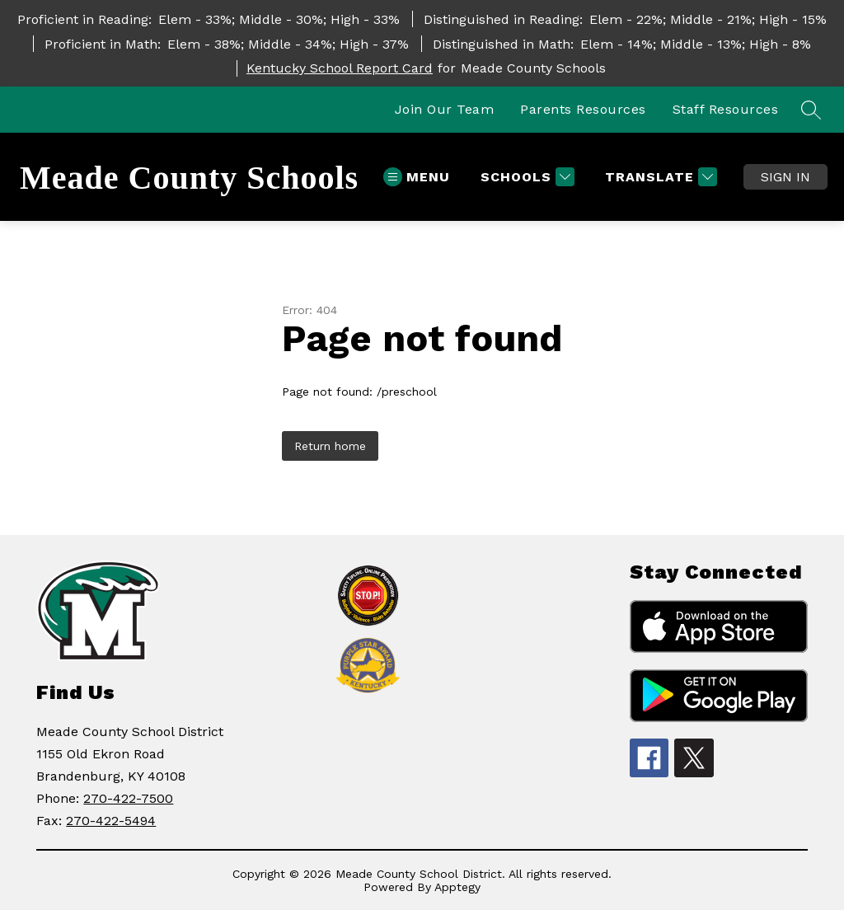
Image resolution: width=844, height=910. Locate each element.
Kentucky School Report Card (339, 68)
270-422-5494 (111, 820)
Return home (330, 446)
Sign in (785, 177)
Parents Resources (583, 109)
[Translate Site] (659, 177)
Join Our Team (445, 109)
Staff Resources (726, 109)
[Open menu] (416, 177)
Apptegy (457, 887)
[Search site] (811, 110)
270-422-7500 (128, 798)
